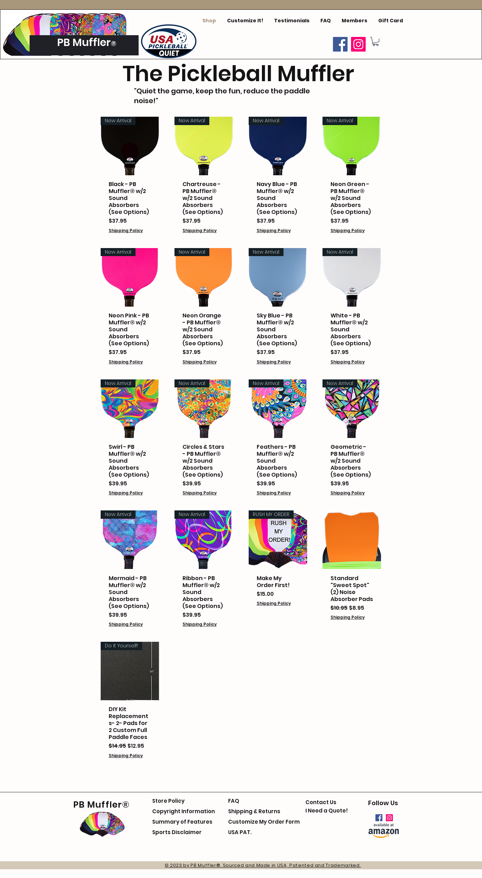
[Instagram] (358, 44)
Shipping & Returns (254, 811)
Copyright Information (183, 811)
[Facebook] (340, 44)
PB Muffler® (101, 805)
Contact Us (320, 802)
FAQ (233, 800)
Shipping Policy (126, 230)
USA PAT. (240, 832)
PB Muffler (84, 42)
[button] (375, 41)
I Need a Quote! (326, 810)
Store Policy (168, 800)
